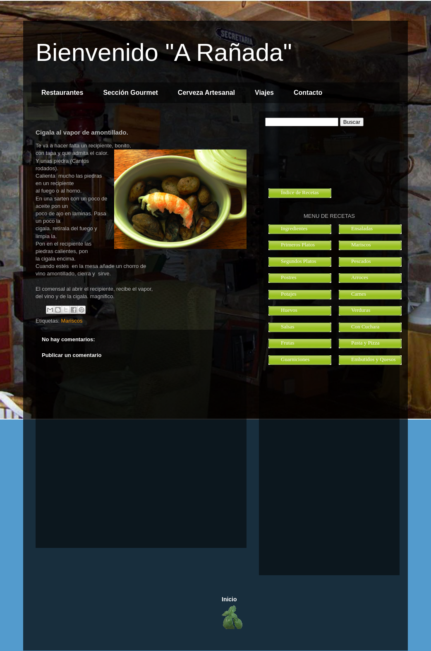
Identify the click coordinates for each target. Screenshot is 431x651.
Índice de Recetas (300, 192)
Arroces (359, 277)
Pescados (361, 261)
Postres (289, 277)
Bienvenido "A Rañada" (164, 52)
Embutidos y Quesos (373, 359)
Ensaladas (362, 228)
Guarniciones (295, 359)
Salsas (288, 326)
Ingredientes (294, 228)
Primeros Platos (298, 244)
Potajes (289, 294)
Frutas (288, 343)
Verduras (360, 310)
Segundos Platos (298, 261)
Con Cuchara (365, 326)
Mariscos (71, 321)
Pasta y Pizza (365, 343)
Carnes (358, 294)
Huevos (289, 310)
